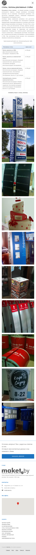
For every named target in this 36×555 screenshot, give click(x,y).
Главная (8, 550)
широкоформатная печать (8, 538)
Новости (22, 550)
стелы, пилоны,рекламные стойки (10, 528)
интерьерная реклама (7, 531)
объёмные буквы (6, 524)
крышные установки (7, 529)
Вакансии (28, 550)
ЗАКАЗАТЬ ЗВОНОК (18, 456)
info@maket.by (7, 490)
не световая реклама (7, 526)
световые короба (6, 522)
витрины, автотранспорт (8, 534)
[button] (18, 505)
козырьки (4, 536)
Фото (13, 550)
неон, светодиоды (6, 533)
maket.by (8, 547)
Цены (17, 550)
